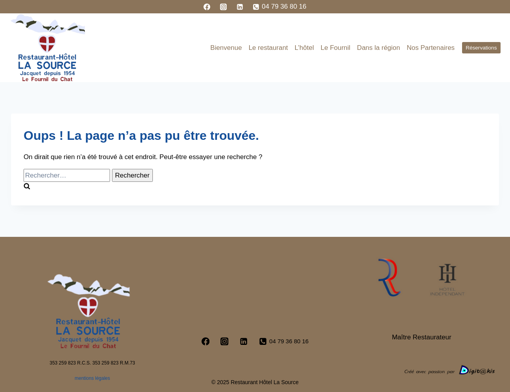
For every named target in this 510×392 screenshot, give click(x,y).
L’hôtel (304, 47)
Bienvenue (226, 47)
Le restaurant (268, 47)
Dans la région (378, 47)
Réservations (481, 48)
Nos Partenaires (431, 47)
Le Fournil (335, 47)
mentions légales (92, 378)
